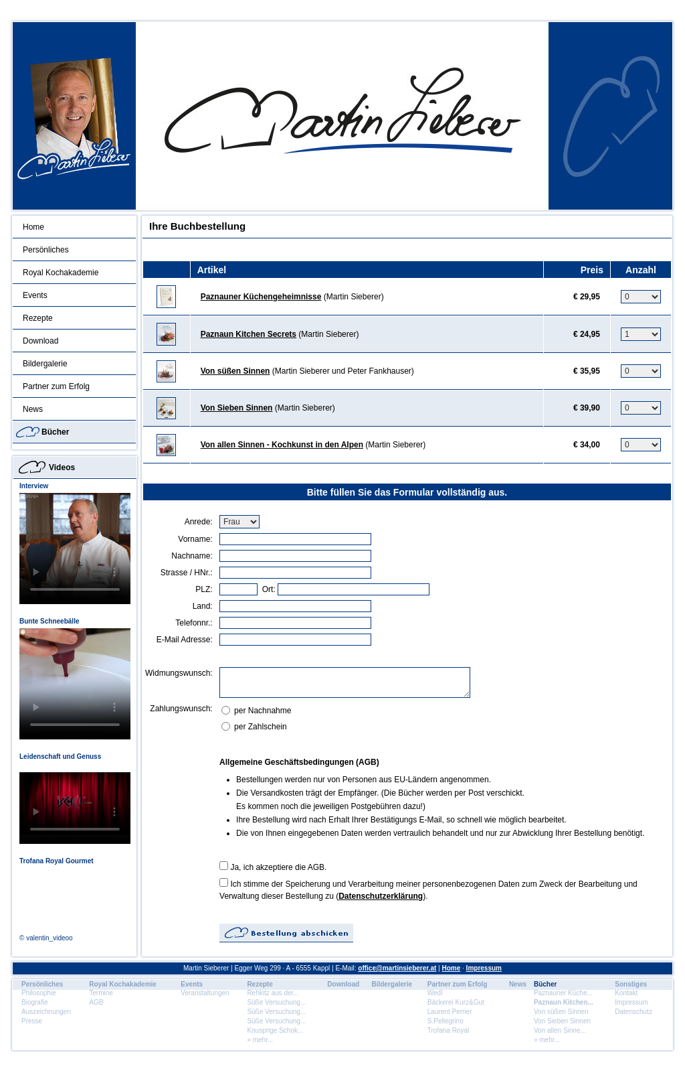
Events (35, 295)
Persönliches (46, 250)
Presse (31, 1021)
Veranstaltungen (205, 993)
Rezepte (38, 318)
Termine (101, 993)
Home (33, 227)
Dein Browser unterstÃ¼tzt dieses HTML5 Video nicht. (74, 548)
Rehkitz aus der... (272, 993)
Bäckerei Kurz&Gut (455, 1002)
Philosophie (38, 993)
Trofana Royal (448, 1030)
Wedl (435, 993)
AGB (96, 1002)
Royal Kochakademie (60, 272)
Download (40, 341)
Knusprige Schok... (275, 1030)
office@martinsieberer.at (397, 968)
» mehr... (260, 1039)
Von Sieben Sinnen (237, 408)
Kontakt (626, 993)
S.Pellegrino (445, 1021)
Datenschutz (633, 1011)
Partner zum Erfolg (56, 386)
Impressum (484, 968)
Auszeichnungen (46, 1011)
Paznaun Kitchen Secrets (248, 334)
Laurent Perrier (449, 1011)
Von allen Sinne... (560, 1030)
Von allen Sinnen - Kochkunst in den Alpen (282, 444)
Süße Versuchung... (276, 1002)
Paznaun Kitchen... (563, 1002)
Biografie (34, 1002)
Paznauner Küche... (563, 993)
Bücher (55, 432)
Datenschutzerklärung (380, 896)
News (33, 409)
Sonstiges (631, 984)
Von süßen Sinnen (235, 371)
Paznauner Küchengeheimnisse (261, 296)
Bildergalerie (45, 363)
